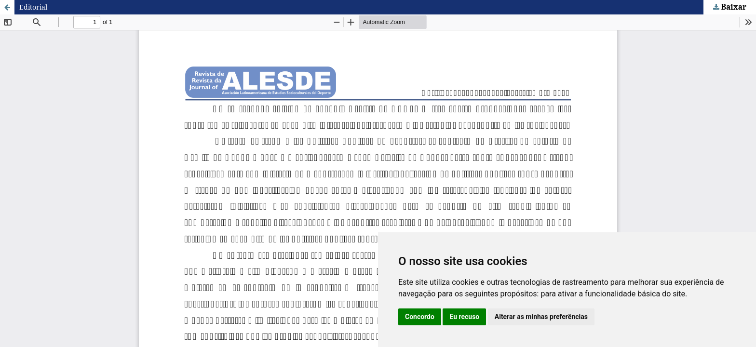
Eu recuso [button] (464, 316)
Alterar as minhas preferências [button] (541, 316)
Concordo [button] (419, 316)
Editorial (33, 7)
